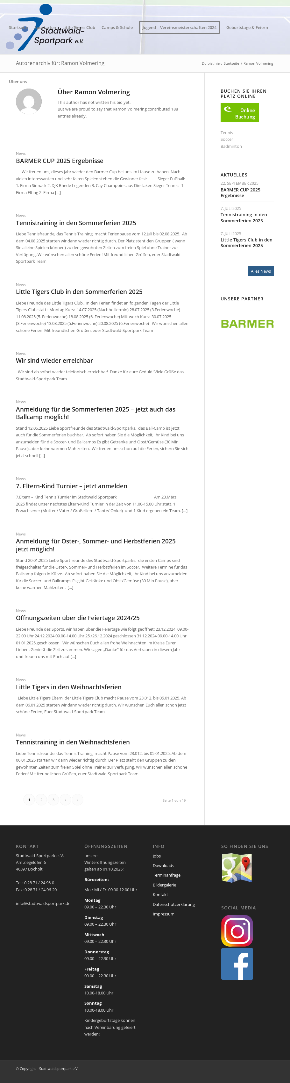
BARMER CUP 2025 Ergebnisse (59, 161)
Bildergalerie (164, 885)
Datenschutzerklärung (174, 904)
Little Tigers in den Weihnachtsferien (69, 687)
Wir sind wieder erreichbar (54, 360)
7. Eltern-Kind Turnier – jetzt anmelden (71, 486)
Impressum (163, 914)
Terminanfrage (166, 875)
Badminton (231, 146)
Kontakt (160, 894)
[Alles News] (261, 271)
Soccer (227, 139)
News (21, 153)
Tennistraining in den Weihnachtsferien (73, 742)
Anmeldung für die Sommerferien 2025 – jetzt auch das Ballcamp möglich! (95, 413)
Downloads (163, 865)
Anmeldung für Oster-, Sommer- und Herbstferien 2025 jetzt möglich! (96, 545)
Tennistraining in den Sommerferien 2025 (76, 223)
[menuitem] (18, 27)
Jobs (157, 856)
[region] (247, 324)
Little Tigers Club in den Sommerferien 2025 (79, 292)
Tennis (227, 132)
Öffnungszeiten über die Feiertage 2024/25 (78, 618)
